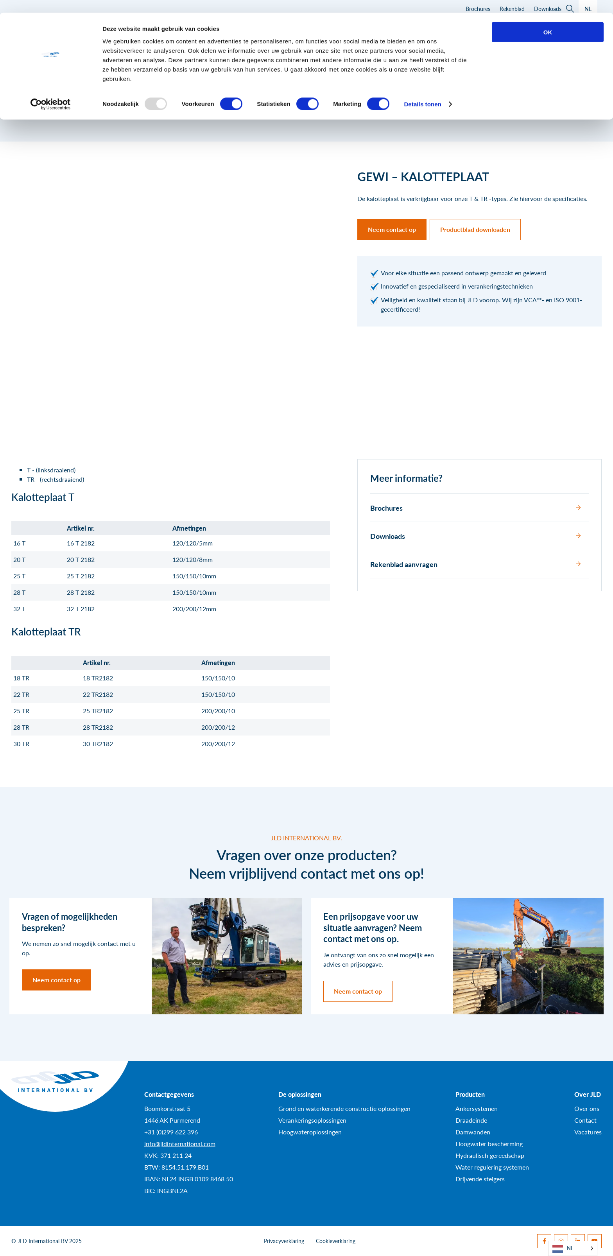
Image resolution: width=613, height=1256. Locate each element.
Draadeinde (471, 1120)
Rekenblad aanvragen (475, 564)
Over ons (586, 1108)
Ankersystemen (476, 1108)
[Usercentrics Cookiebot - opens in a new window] (50, 91)
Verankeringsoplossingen (312, 1120)
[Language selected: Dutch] (572, 1248)
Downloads (475, 536)
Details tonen (422, 91)
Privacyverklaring (284, 1241)
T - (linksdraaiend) (51, 469)
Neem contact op (392, 229)
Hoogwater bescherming (489, 1143)
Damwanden (472, 1131)
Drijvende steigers (480, 1178)
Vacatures (588, 1131)
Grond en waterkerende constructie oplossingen (344, 1108)
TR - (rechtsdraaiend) (55, 479)
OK (547, 19)
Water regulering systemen (492, 1167)
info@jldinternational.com (179, 1143)
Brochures (475, 508)
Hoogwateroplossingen (310, 1131)
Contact (585, 1120)
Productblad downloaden (475, 229)
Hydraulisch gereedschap (489, 1155)
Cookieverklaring (335, 1241)
